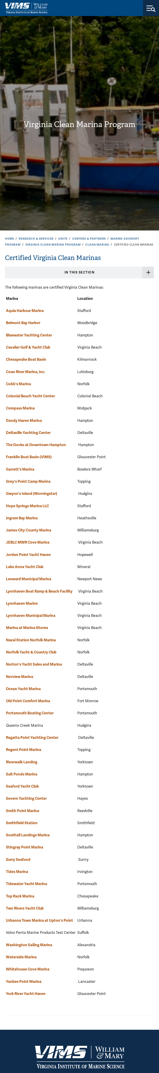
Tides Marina (17, 871)
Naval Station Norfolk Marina (31, 640)
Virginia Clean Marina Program (79, 124)
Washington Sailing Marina (29, 945)
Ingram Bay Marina (22, 518)
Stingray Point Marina (24, 847)
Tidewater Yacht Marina (26, 883)
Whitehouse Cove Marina (27, 969)
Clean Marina (97, 245)
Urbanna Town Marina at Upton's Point (39, 920)
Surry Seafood (18, 859)
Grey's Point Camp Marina (28, 481)
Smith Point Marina (22, 810)
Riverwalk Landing (21, 762)
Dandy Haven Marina (24, 420)
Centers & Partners (89, 239)
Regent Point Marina (23, 749)
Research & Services (36, 239)
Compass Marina (20, 408)
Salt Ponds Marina (21, 774)
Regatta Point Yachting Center (32, 737)
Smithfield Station (22, 823)
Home (9, 239)
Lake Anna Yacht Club (24, 566)
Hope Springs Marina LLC (27, 506)
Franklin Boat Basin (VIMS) (29, 457)
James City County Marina (28, 530)
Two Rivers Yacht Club (25, 908)
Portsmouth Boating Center (30, 713)
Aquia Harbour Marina (25, 310)
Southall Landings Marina (28, 835)
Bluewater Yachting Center (29, 335)
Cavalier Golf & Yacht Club (28, 347)
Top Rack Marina (20, 896)
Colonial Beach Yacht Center (30, 396)
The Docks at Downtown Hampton (36, 444)
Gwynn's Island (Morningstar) (31, 493)
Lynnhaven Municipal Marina (30, 615)
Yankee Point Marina (23, 981)
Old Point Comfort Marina (28, 701)
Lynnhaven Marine (22, 603)
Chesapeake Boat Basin (26, 359)
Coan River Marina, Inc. (25, 371)
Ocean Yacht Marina (23, 688)
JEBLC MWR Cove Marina (27, 542)
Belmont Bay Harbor (23, 322)
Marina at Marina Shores (27, 627)
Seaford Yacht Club (22, 786)
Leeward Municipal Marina (28, 579)
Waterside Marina (21, 957)
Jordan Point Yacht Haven (28, 554)
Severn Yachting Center (26, 798)
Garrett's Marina (20, 469)
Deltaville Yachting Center (28, 432)
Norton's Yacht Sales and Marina (34, 664)
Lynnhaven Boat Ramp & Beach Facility (39, 591)
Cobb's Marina (18, 384)
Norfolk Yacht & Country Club (31, 652)
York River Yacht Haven (26, 993)
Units (62, 239)
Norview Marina (19, 676)
